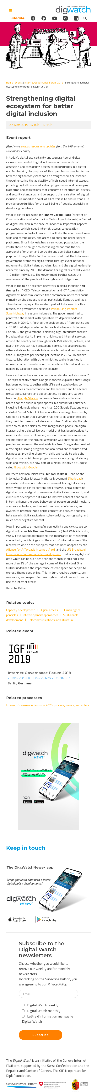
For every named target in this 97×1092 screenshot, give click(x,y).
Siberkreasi (75, 478)
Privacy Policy (56, 984)
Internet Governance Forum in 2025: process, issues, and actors (47, 705)
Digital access (49, 610)
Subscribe (17, 18)
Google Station (27, 398)
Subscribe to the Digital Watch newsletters (41, 949)
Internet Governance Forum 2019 (43, 82)
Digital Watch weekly (40, 1005)
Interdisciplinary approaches (40, 615)
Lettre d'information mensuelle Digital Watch (47, 1019)
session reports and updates (38, 146)
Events (19, 82)
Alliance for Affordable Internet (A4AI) (31, 549)
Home (9, 82)
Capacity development (20, 610)
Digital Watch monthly (41, 1010)
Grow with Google (25, 467)
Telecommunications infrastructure (51, 620)
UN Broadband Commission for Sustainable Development (46, 551)
